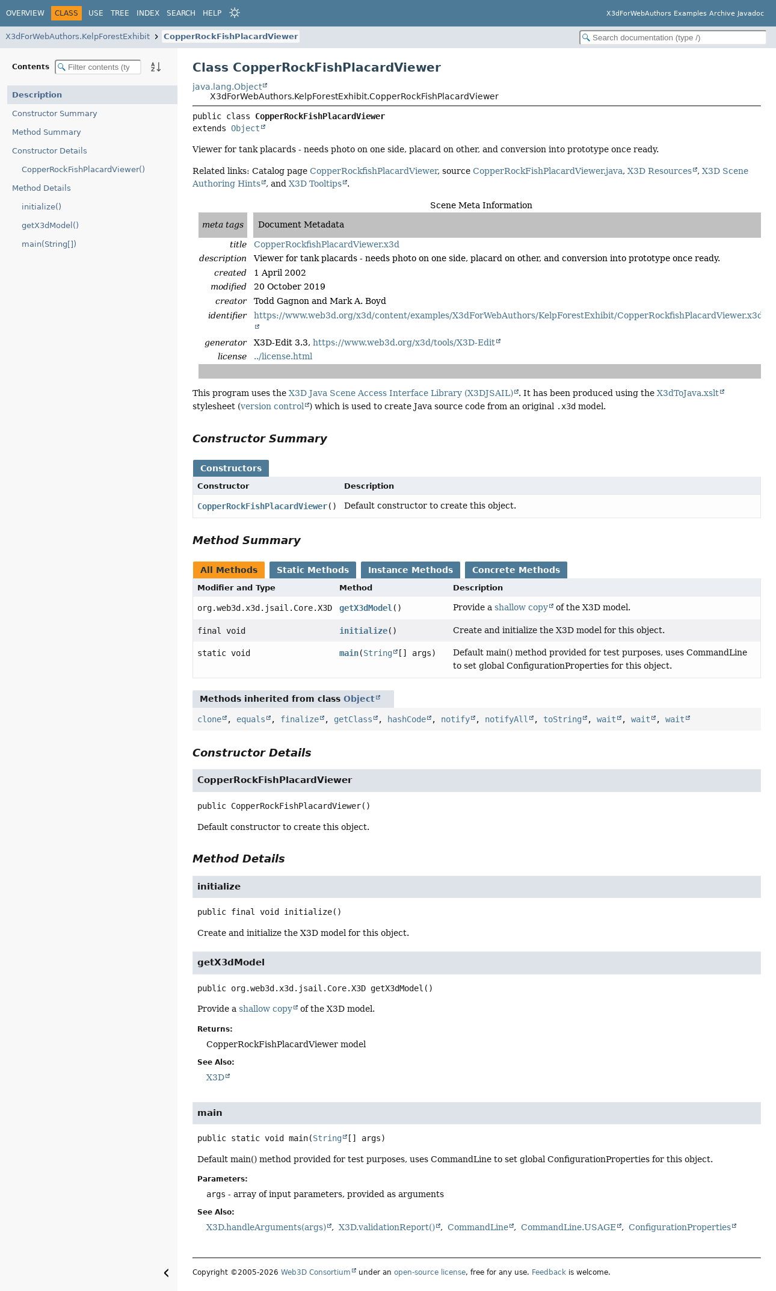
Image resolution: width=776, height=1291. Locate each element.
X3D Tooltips (315, 183)
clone (209, 719)
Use (95, 13)
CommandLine (478, 1227)
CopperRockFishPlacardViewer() (83, 169)
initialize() (41, 206)
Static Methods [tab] (313, 570)
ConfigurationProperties (680, 1227)
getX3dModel (365, 608)
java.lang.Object (227, 86)
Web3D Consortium (316, 1272)
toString (562, 719)
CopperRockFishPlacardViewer (231, 36)
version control (272, 406)
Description (37, 94)
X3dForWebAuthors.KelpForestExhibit (77, 36)
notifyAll (506, 719)
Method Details (41, 188)
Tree (120, 13)
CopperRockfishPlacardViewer (373, 171)
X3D (215, 1077)
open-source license (430, 1272)
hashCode (406, 719)
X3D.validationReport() (387, 1227)
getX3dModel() (50, 225)
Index (148, 13)
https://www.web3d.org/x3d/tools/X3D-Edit (404, 342)
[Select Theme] (234, 12)
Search (181, 13)
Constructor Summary (54, 113)
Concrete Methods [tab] (516, 570)
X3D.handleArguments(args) (266, 1227)
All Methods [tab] (228, 570)
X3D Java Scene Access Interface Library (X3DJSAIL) (401, 393)
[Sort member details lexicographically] (155, 66)
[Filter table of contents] (98, 67)
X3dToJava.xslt (688, 393)
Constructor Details (49, 150)
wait (606, 719)
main (349, 653)
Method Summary (46, 132)
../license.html (283, 356)
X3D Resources (659, 171)
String (377, 653)
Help (212, 13)
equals (250, 719)
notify (455, 719)
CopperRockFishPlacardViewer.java (548, 171)
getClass (353, 719)
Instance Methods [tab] (410, 570)
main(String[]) (49, 244)
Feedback (549, 1272)
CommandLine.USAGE (568, 1227)
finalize (299, 719)
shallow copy (521, 607)
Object (245, 128)
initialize (363, 631)
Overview (25, 13)
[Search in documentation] (673, 37)
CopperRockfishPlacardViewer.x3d (326, 244)
